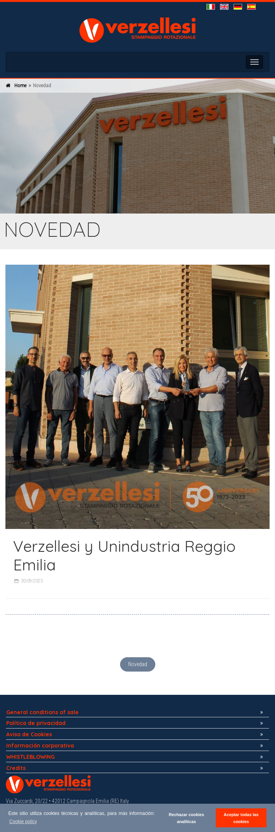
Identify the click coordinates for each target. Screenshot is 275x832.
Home (20, 85)
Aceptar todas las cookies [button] (241, 818)
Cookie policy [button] (23, 821)
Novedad (137, 664)
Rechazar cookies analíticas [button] (186, 818)
